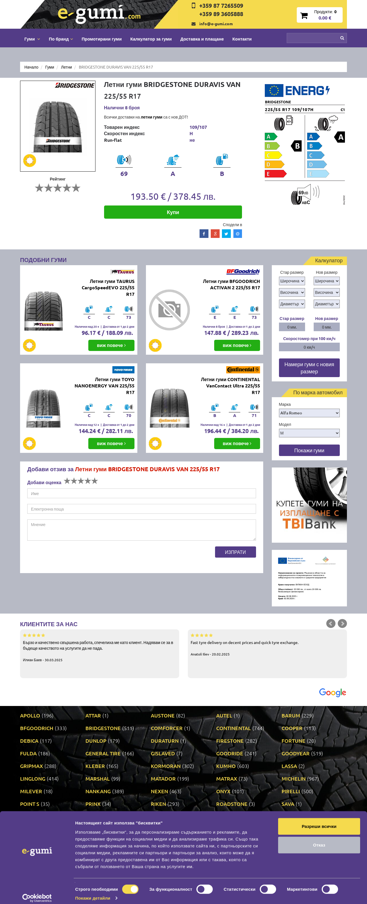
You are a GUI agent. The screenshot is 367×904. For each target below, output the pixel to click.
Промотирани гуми (102, 39)
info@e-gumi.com (216, 23)
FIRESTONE (230, 740)
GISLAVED (163, 753)
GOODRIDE (229, 753)
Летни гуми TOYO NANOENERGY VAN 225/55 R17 (104, 385)
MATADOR (163, 778)
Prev (330, 623)
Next (342, 623)
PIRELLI (291, 791)
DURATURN (165, 740)
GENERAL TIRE (103, 753)
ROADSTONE (231, 803)
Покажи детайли (92, 892)
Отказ (319, 839)
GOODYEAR (296, 753)
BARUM (291, 715)
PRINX (93, 803)
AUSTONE (163, 715)
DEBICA (29, 740)
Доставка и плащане (202, 39)
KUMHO (226, 766)
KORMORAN (166, 766)
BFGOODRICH (36, 728)
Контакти (242, 39)
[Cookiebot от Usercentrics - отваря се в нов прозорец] (37, 893)
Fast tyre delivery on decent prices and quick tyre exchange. (267, 644)
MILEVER (31, 791)
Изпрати (235, 552)
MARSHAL (97, 778)
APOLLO (30, 715)
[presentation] (70, 557)
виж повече (111, 345)
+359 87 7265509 (221, 5)
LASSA (289, 766)
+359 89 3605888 (221, 14)
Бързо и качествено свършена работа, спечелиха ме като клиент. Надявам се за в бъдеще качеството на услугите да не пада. (99, 647)
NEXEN (159, 791)
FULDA (28, 753)
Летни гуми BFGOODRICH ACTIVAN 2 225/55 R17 (231, 284)
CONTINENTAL (233, 728)
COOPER (292, 728)
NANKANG (98, 791)
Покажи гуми (309, 450)
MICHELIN (294, 778)
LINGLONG (32, 778)
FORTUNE (293, 740)
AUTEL (224, 715)
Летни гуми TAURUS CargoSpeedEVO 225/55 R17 (108, 287)
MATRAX (226, 778)
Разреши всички (319, 820)
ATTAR (93, 715)
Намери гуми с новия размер (309, 368)
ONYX (223, 791)
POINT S (29, 803)
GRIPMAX (31, 766)
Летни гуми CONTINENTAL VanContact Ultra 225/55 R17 (230, 385)
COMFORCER (167, 728)
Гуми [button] (32, 39)
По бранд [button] (61, 39)
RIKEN (158, 803)
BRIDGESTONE (103, 728)
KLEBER (95, 766)
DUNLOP (95, 740)
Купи (173, 212)
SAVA (288, 803)
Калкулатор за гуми (151, 39)
